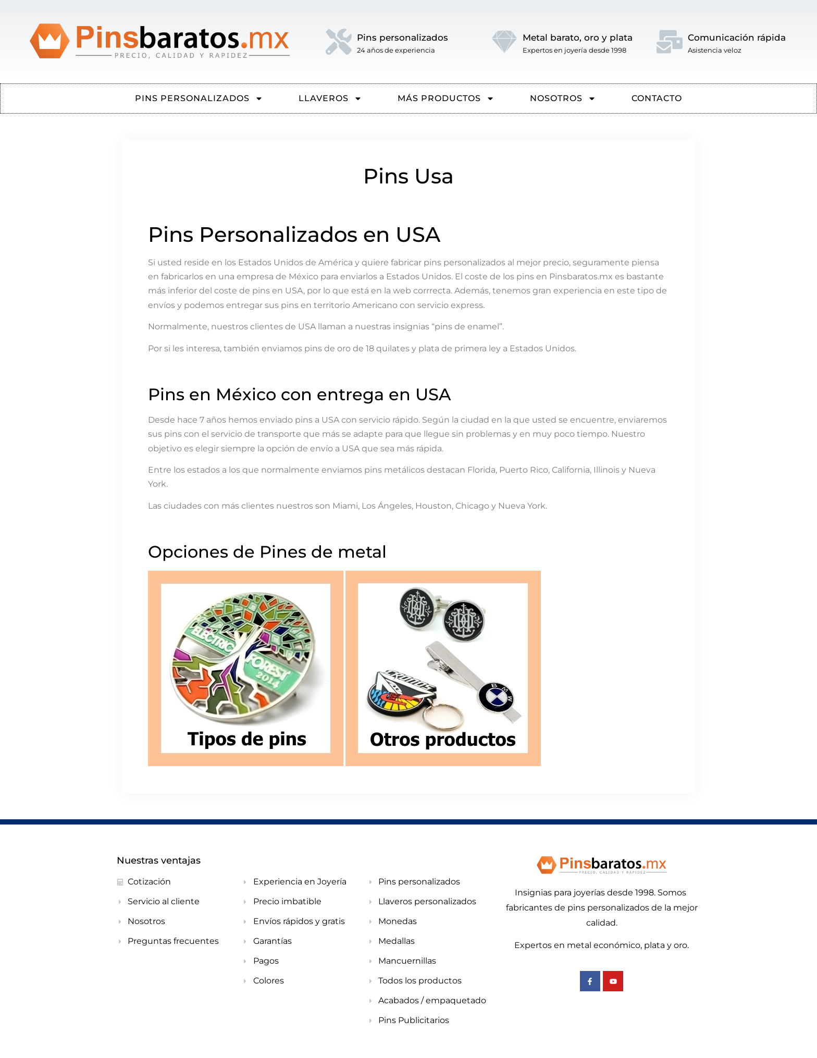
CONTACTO (657, 98)
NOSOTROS (563, 98)
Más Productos (446, 98)
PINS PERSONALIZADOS (199, 98)
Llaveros (330, 98)
